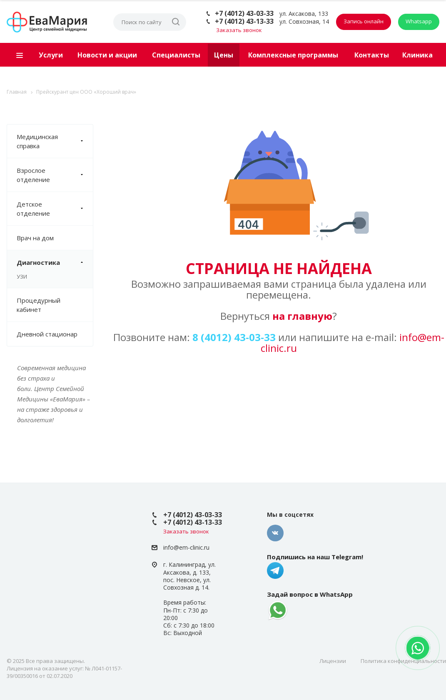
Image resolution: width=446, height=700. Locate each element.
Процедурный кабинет (38, 305)
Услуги (51, 55)
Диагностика (55, 262)
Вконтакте (275, 533)
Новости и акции (107, 55)
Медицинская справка (55, 141)
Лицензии (332, 661)
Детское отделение (55, 208)
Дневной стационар (47, 334)
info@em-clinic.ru (186, 547)
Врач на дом (35, 238)
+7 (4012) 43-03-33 (244, 13)
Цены (223, 55)
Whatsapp (419, 21)
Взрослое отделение (55, 175)
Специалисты (176, 55)
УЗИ (22, 276)
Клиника (417, 55)
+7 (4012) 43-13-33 (244, 21)
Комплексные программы (293, 55)
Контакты (371, 55)
